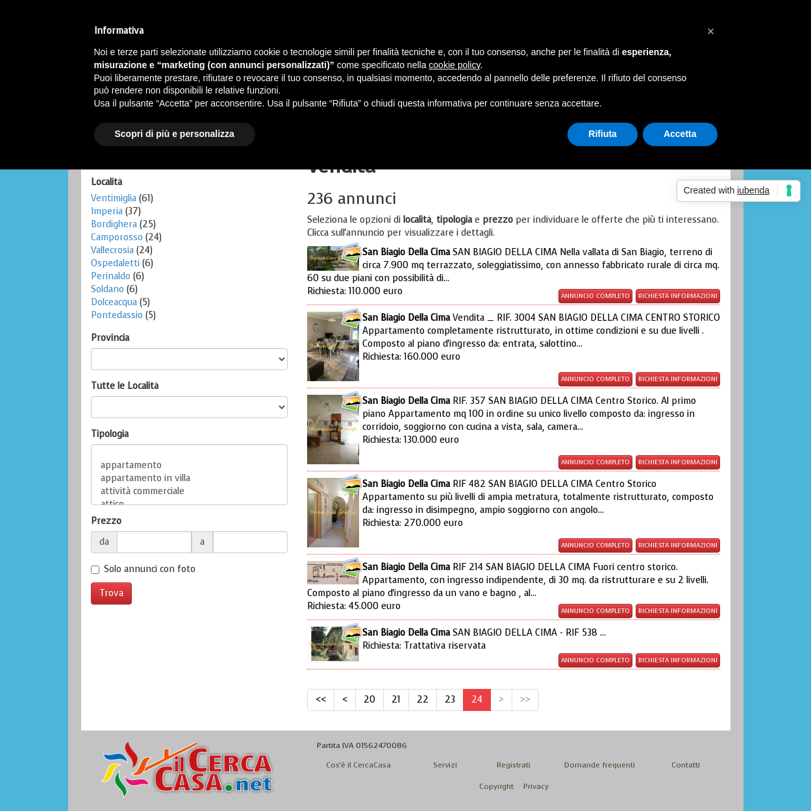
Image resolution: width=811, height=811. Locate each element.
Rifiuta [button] (602, 134)
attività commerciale (189, 491)
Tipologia (110, 434)
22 (423, 699)
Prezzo (106, 521)
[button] (711, 31)
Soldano (107, 289)
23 (450, 699)
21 (396, 699)
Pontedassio (117, 315)
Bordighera (114, 224)
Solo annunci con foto (149, 569)
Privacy (536, 786)
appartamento (189, 465)
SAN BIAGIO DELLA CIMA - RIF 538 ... (484, 639)
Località (106, 182)
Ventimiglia (113, 198)
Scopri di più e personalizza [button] (174, 134)
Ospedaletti (115, 263)
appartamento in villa (189, 478)
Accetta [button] (680, 134)
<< (321, 699)
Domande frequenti (599, 765)
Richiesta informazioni (677, 296)
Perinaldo (111, 276)
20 (369, 699)
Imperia (107, 211)
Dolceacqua (114, 302)
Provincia (110, 338)
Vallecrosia (112, 250)
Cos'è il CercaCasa (358, 765)
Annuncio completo (595, 296)
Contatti (685, 765)
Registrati (513, 765)
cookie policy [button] (454, 65)
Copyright (496, 786)
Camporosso (117, 237)
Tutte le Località (124, 386)
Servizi (445, 765)
